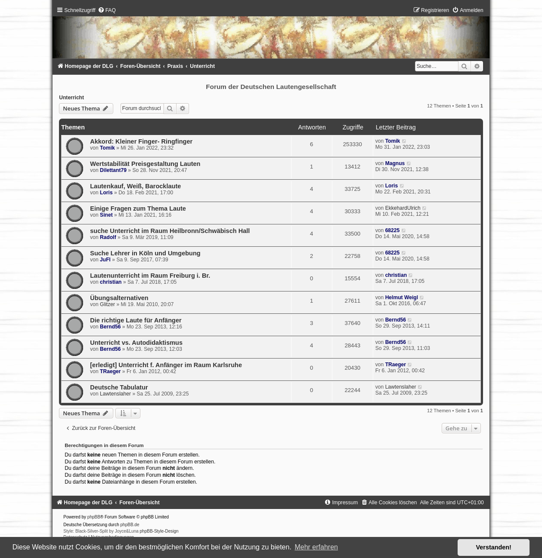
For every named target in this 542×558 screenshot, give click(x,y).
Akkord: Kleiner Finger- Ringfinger (141, 141)
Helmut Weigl (401, 297)
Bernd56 (110, 327)
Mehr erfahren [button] (316, 547)
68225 (392, 230)
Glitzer (107, 304)
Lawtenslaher (115, 394)
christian (110, 282)
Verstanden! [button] (493, 547)
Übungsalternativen (119, 297)
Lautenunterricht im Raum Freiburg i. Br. (150, 275)
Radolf (108, 237)
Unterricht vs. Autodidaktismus (136, 342)
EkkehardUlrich (403, 208)
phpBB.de (130, 524)
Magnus (395, 163)
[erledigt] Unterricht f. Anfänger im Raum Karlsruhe (166, 365)
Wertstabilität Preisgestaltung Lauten (145, 163)
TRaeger (110, 371)
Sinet (106, 215)
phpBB (93, 517)
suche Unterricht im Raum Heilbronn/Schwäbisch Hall (170, 230)
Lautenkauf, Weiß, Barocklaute (135, 186)
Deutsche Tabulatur (119, 387)
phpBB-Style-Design (159, 531)
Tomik (107, 148)
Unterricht (71, 98)
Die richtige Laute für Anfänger (135, 320)
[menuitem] (107, 10)
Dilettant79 (113, 170)
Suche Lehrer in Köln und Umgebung (145, 253)
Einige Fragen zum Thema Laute (138, 208)
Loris (106, 193)
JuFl (105, 260)
